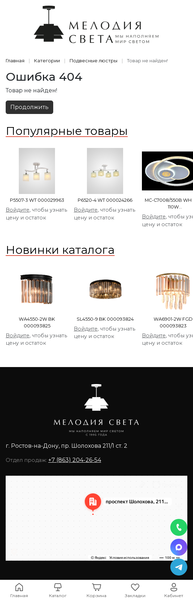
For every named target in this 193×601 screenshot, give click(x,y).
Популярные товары (67, 131)
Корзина (96, 595)
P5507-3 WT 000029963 (37, 200)
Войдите (17, 210)
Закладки (135, 595)
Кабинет (173, 595)
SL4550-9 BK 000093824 (105, 319)
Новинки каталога (60, 250)
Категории (47, 60)
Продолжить (29, 107)
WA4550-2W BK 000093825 (37, 322)
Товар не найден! (147, 60)
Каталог (58, 595)
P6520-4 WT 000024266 (105, 200)
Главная (15, 60)
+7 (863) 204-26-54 (74, 460)
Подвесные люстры (93, 60)
